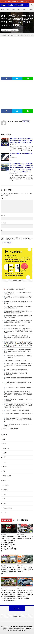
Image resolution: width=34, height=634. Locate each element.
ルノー (4, 512)
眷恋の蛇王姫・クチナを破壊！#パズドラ (16, 360)
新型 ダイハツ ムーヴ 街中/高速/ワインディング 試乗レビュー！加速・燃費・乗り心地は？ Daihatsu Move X (25, 594)
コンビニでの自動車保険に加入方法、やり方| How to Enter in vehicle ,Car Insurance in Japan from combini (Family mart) (18, 337)
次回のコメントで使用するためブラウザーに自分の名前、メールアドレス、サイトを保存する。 (17, 239)
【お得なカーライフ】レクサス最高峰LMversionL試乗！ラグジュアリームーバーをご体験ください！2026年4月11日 (18, 351)
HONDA (5, 453)
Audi (8, 9)
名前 (3, 215)
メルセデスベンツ (7, 508)
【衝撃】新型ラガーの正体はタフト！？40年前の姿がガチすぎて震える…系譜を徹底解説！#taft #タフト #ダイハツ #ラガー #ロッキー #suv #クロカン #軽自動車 (8, 544)
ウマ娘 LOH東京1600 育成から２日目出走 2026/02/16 (19, 413)
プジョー (5, 494)
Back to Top (17, 609)
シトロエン (6, 485)
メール (3, 222)
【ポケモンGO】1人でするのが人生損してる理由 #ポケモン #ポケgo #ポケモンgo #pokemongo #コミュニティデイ (18, 365)
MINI (19, 9)
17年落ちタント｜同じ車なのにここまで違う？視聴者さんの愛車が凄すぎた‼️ (8, 570)
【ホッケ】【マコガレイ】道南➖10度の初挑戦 (17, 410)
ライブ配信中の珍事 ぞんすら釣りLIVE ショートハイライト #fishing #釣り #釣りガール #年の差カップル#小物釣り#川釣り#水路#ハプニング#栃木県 (18, 405)
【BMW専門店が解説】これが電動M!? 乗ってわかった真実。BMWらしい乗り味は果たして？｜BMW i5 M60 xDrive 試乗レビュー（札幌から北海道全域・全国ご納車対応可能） (18, 394)
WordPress (22, 630)
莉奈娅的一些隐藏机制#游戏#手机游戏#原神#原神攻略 (19, 377)
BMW (13, 9)
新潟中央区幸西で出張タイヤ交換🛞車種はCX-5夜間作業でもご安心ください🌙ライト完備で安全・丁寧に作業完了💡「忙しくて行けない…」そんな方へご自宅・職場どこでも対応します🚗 (18, 344)
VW (24, 9)
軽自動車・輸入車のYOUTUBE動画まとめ (21, 626)
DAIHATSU (14, 30)
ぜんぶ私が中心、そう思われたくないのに (16, 289)
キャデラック (6, 480)
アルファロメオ (7, 476)
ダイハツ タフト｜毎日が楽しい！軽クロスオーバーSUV (25, 569)
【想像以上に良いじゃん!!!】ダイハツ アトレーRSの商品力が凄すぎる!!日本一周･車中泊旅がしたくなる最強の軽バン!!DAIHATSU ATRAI (8, 595)
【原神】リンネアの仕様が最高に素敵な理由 (16, 369)
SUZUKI (5, 466)
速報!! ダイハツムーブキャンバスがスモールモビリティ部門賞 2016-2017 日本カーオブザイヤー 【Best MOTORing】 (21, 140)
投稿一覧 (25, 121)
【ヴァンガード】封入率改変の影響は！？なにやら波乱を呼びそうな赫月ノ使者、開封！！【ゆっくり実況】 (18, 321)
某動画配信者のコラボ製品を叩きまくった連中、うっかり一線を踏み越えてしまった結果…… (18, 311)
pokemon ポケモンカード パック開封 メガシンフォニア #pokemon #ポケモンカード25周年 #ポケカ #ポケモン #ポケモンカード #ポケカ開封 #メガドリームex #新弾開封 (18, 331)
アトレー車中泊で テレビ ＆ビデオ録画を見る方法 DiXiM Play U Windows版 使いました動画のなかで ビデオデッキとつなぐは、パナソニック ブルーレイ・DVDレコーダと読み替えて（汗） (22, 167)
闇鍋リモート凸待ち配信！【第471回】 (15, 325)
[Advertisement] (17, 55)
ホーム (2, 9)
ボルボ (4, 499)
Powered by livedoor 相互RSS (10, 428)
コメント (3, 198)
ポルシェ (5, 503)
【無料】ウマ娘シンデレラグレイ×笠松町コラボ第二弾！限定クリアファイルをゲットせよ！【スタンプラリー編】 (18, 419)
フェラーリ (6, 489)
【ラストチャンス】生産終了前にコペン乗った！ (25, 537)
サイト (2, 230)
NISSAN (5, 462)
